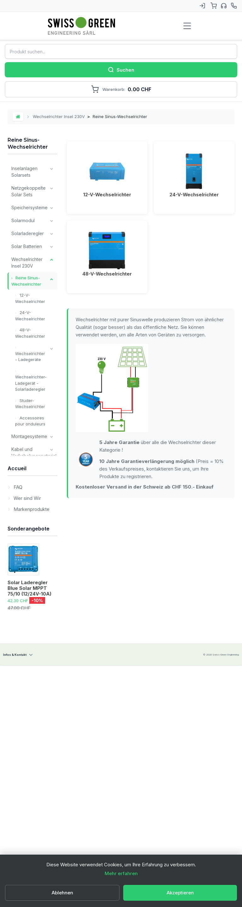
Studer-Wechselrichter (30, 403)
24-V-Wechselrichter (30, 315)
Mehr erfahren (121, 873)
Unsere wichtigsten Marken (23, 593)
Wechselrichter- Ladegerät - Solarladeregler (31, 383)
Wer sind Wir (26, 680)
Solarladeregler (27, 233)
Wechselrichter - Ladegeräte (30, 356)
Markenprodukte (30, 691)
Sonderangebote (28, 728)
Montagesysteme (29, 436)
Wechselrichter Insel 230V (59, 116)
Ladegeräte (23, 468)
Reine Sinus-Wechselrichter (26, 281)
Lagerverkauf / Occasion (26, 616)
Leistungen (22, 632)
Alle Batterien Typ (25, 570)
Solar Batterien (26, 246)
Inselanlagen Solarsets (24, 172)
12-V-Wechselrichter (30, 298)
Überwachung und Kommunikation (26, 488)
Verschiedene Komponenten (26, 511)
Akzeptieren (180, 893)
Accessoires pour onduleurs (30, 421)
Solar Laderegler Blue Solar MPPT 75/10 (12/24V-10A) (29, 788)
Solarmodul (23, 220)
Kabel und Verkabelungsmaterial (33, 453)
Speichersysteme (29, 207)
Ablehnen (62, 893)
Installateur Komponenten (25, 531)
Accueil (17, 651)
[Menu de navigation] (187, 26)
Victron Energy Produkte (26, 550)
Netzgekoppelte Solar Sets (28, 191)
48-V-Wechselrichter (30, 333)
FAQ (17, 669)
